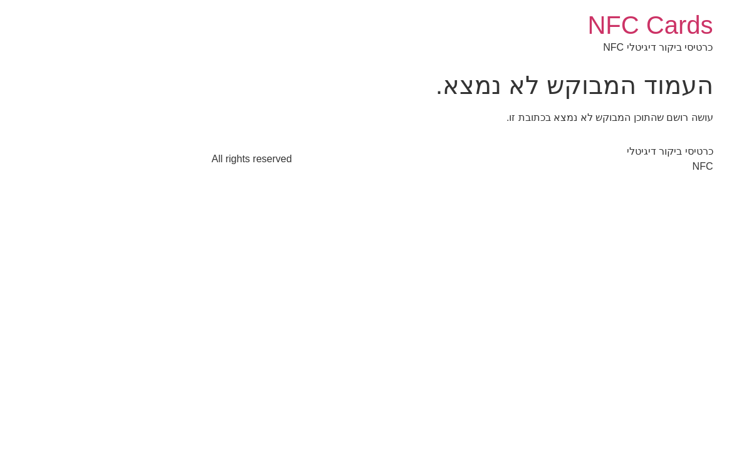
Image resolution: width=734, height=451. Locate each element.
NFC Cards (554, 25)
